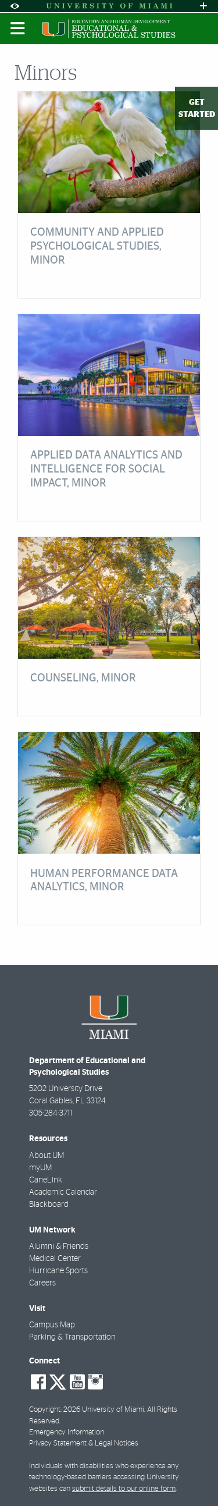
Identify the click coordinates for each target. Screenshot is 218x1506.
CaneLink (45, 1180)
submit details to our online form (124, 1489)
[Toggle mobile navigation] (18, 28)
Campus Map (52, 1325)
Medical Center (55, 1259)
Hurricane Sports (58, 1271)
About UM (46, 1156)
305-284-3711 (50, 1113)
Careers (42, 1283)
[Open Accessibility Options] (14, 6)
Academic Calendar (63, 1192)
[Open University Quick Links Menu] (203, 6)
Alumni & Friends (58, 1246)
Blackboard (49, 1204)
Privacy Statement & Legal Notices (83, 1443)
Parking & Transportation (72, 1337)
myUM (40, 1168)
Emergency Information (66, 1432)
